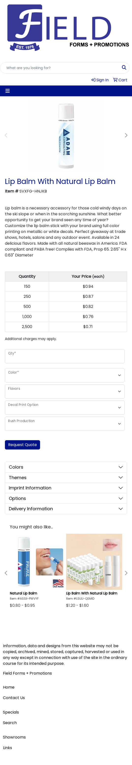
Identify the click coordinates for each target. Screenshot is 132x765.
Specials (11, 712)
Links (7, 748)
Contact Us (14, 698)
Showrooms (14, 737)
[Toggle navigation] (7, 90)
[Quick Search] (59, 67)
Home (9, 687)
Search (10, 723)
